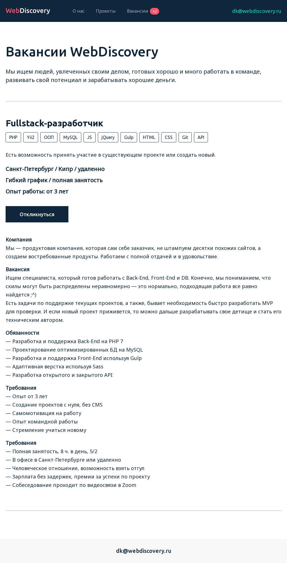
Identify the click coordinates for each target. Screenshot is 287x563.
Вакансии (143, 11)
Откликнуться (37, 214)
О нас (79, 11)
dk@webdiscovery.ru (143, 551)
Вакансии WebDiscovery (82, 51)
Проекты (106, 11)
